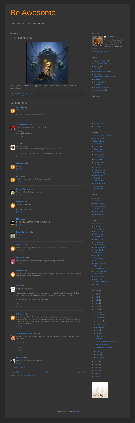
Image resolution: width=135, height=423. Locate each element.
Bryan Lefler (98, 146)
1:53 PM (19, 279)
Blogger (76, 411)
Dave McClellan (99, 154)
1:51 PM (19, 264)
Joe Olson (97, 165)
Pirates (96, 79)
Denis (18, 286)
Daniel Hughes (99, 234)
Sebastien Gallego (100, 183)
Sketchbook (98, 85)
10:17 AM (19, 117)
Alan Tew (97, 226)
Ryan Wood (98, 178)
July (98, 330)
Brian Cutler (98, 144)
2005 (97, 377)
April (98, 352)
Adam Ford (98, 224)
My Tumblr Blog (99, 126)
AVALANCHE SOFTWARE (103, 136)
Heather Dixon (99, 162)
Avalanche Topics (21, 96)
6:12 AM (19, 238)
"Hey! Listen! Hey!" (102, 345)
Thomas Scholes (100, 277)
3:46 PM (19, 307)
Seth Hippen (98, 274)
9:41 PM (19, 225)
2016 (97, 297)
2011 (97, 312)
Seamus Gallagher (100, 271)
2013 (97, 306)
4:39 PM (19, 182)
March (98, 355)
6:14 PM (19, 326)
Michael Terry (98, 255)
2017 (97, 294)
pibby (18, 176)
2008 (97, 368)
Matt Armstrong (99, 170)
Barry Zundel (98, 231)
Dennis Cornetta (22, 232)
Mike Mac (97, 261)
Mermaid (99, 339)
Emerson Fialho (22, 189)
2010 (97, 362)
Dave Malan (98, 152)
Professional (98, 82)
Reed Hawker (99, 175)
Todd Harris (98, 279)
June (98, 333)
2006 (97, 374)
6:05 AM (19, 363)
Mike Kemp (98, 258)
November (100, 318)
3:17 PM (19, 169)
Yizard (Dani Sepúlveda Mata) (27, 333)
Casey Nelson (99, 149)
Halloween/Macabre (101, 71)
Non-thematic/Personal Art (103, 77)
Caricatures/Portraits (101, 64)
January (99, 358)
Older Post (80, 372)
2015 (97, 300)
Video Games (32, 96)
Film (95, 69)
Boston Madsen (99, 141)
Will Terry (97, 284)
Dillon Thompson (100, 157)
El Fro (18, 219)
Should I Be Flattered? (104, 348)
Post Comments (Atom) (28, 376)
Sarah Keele (98, 211)
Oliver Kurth (98, 266)
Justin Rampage (22, 124)
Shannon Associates (101, 123)
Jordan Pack (98, 237)
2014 (97, 303)
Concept (97, 66)
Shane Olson (98, 189)
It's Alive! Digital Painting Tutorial (107, 342)
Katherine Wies (99, 206)
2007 (97, 371)
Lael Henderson (99, 247)
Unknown (19, 163)
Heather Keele (99, 198)
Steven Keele (98, 201)
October (99, 321)
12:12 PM (19, 137)
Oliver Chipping (99, 263)
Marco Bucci (98, 250)
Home (48, 372)
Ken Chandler (99, 242)
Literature (97, 74)
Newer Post (15, 372)
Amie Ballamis (99, 229)
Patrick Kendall (99, 269)
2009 (97, 365)
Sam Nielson (21, 258)
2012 (97, 309)
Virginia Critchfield (100, 282)
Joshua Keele (99, 209)
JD (17, 144)
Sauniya (19, 357)
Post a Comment (19, 368)
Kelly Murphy (98, 239)
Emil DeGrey (98, 159)
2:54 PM (19, 156)
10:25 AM (19, 350)
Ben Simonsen (99, 138)
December (100, 315)
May (98, 336)
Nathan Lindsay (99, 173)
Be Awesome (33, 12)
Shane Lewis (98, 186)
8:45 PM (19, 212)
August (99, 327)
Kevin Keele (111, 37)
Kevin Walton (98, 245)
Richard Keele (99, 203)
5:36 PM (19, 195)
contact (19, 107)
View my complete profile (100, 52)
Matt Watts (98, 253)
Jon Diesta (98, 167)
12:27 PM (19, 251)
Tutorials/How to (99, 87)
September (100, 324)
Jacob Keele (98, 214)
